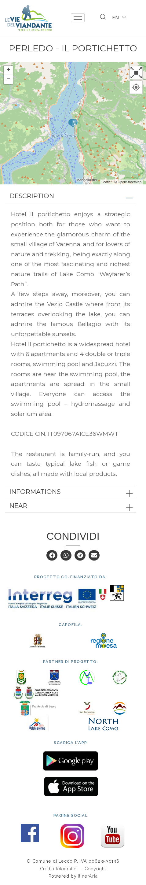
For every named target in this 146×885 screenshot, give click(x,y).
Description (31, 196)
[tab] (70, 196)
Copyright (95, 868)
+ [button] (8, 70)
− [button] (8, 79)
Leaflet (106, 182)
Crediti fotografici (59, 868)
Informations (34, 491)
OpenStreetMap (129, 182)
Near (18, 505)
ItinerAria (87, 876)
